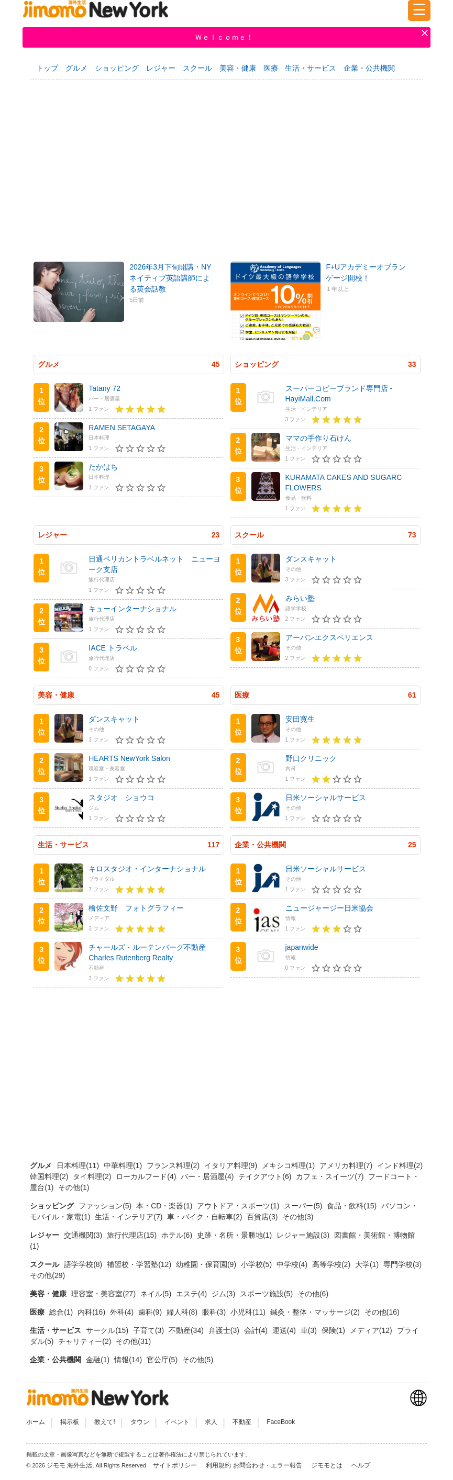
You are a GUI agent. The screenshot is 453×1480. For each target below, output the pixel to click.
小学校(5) (257, 1264)
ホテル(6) (177, 1235)
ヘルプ (360, 1465)
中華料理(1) (124, 1165)
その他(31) (133, 1341)
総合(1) (62, 1312)
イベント (177, 1422)
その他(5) (197, 1359)
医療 (270, 68)
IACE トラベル (113, 648)
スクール (197, 68)
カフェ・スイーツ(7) (331, 1176)
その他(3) (297, 1217)
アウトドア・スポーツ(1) (239, 1206)
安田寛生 (300, 719)
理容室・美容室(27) (104, 1294)
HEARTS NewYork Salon (129, 758)
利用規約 (218, 1465)
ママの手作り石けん (318, 438)
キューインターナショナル (132, 608)
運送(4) (285, 1330)
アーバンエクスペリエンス (329, 637)
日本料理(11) (79, 1165)
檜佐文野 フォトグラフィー (136, 908)
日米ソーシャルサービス (325, 797)
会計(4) (257, 1330)
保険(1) (334, 1330)
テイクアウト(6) (265, 1176)
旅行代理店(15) (133, 1235)
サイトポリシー (175, 1465)
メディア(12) (372, 1330)
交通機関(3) (84, 1235)
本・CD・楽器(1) (165, 1206)
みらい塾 (300, 598)
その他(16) (382, 1312)
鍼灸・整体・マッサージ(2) (316, 1312)
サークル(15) (108, 1330)
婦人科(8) (183, 1312)
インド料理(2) (400, 1165)
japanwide (301, 947)
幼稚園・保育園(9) (207, 1264)
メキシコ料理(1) (289, 1165)
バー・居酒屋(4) (208, 1176)
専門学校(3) (402, 1264)
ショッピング (117, 68)
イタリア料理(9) (231, 1165)
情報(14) (129, 1359)
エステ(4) (192, 1294)
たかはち (103, 467)
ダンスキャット (311, 559)
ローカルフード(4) (147, 1176)
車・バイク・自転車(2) (205, 1217)
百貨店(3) (263, 1217)
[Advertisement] (226, 166)
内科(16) (92, 1312)
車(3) (310, 1330)
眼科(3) (215, 1312)
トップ (47, 68)
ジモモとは (327, 1465)
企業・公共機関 (369, 68)
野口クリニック (311, 758)
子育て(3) (149, 1330)
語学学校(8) (84, 1264)
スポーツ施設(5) (267, 1294)
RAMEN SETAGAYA (122, 427)
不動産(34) (187, 1330)
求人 (211, 1422)
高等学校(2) (332, 1264)
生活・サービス (310, 68)
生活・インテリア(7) (129, 1217)
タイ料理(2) (93, 1176)
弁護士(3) (224, 1330)
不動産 (242, 1422)
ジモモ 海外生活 (69, 1465)
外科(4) (123, 1312)
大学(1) (368, 1264)
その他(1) (73, 1187)
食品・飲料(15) (353, 1206)
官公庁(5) (163, 1359)
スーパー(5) (304, 1206)
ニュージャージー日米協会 (329, 908)
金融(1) (99, 1359)
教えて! (104, 1422)
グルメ (76, 68)
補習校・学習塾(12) (140, 1264)
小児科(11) (249, 1312)
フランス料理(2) (174, 1165)
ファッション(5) (106, 1206)
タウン (139, 1422)
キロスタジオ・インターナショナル (147, 869)
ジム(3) (224, 1294)
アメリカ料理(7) (346, 1165)
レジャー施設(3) (304, 1235)
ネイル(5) (156, 1294)
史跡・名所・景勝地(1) (235, 1235)
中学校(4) (293, 1264)
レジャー (160, 68)
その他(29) (47, 1275)
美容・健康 (237, 68)
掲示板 (69, 1422)
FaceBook (281, 1422)
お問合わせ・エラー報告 (268, 1465)
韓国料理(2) (50, 1176)
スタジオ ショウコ (121, 797)
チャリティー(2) (85, 1341)
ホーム (35, 1422)
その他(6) (312, 1294)
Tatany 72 (104, 388)
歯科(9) (151, 1312)
